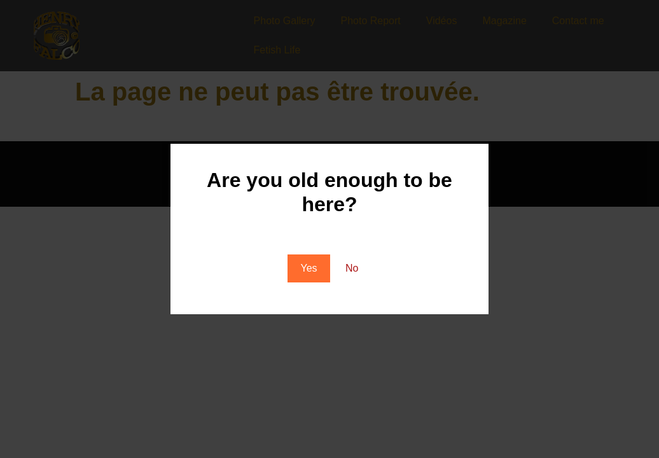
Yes (308, 268)
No (351, 268)
